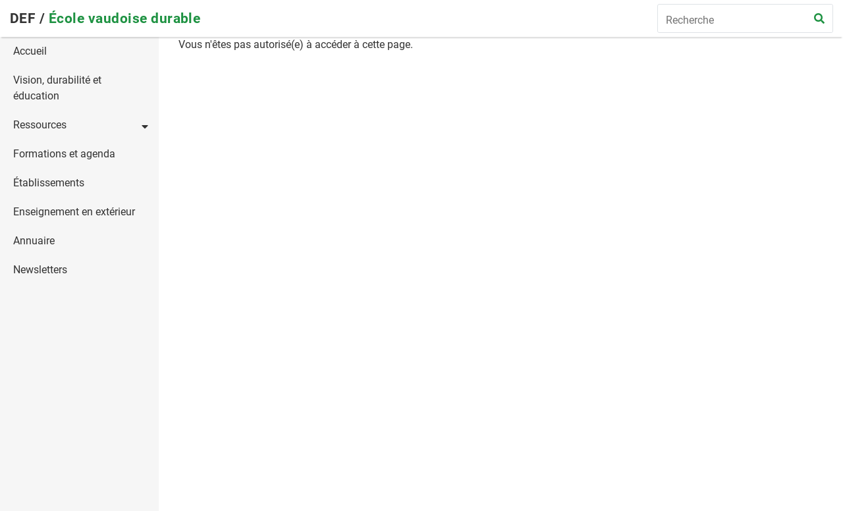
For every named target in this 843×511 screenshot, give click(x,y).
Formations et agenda (64, 154)
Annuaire (34, 240)
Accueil (30, 51)
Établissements (48, 182)
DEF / (29, 18)
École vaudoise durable (125, 18)
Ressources (40, 125)
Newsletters (40, 269)
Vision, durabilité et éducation (57, 88)
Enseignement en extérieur (74, 211)
